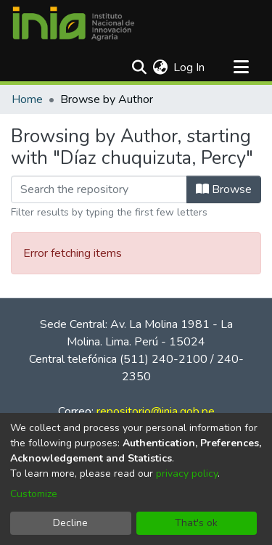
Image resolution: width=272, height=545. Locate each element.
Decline (70, 523)
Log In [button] (189, 67)
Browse (224, 189)
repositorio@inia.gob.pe (155, 411)
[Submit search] (139, 67)
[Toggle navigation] (241, 67)
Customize (33, 494)
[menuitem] (160, 67)
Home (27, 99)
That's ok (196, 523)
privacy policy (187, 473)
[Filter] (99, 189)
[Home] (73, 24)
